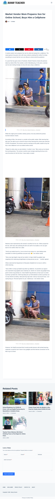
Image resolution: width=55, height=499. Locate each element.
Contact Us (27, 487)
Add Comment (8, 460)
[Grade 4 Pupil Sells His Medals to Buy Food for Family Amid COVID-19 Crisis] (40, 398)
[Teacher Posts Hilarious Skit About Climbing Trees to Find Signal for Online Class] (14, 423)
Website (40, 454)
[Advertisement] (27, 36)
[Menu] (51, 2)
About (33, 487)
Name (6, 455)
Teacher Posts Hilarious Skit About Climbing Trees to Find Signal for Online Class (14, 433)
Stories (13, 21)
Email (22, 455)
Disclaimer (10, 487)
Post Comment (8, 474)
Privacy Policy (18, 487)
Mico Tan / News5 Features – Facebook (31, 130)
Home (4, 487)
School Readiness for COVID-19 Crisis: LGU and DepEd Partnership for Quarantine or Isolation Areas (14, 409)
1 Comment (13, 413)
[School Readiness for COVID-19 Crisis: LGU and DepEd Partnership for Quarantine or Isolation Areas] (14, 398)
